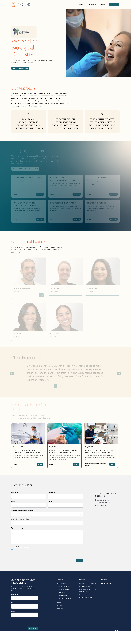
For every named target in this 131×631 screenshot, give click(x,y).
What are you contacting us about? (22, 510)
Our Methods (64, 589)
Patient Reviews (65, 598)
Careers (60, 605)
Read (40, 464)
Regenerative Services (87, 583)
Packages (82, 594)
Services (91, 4)
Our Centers (64, 586)
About (81, 4)
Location (102, 4)
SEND (79, 560)
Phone (50, 501)
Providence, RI (106, 583)
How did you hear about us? (20, 519)
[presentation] (24, 556)
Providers (63, 595)
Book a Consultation (20, 68)
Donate (60, 608)
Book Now (114, 4)
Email (13, 501)
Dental (15, 464)
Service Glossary (86, 597)
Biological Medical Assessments (95, 463)
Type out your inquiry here (19, 528)
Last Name (51, 492)
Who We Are (61, 583)
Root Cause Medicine (87, 586)
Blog (59, 602)
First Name (14, 492)
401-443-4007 (101, 505)
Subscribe (32, 628)
